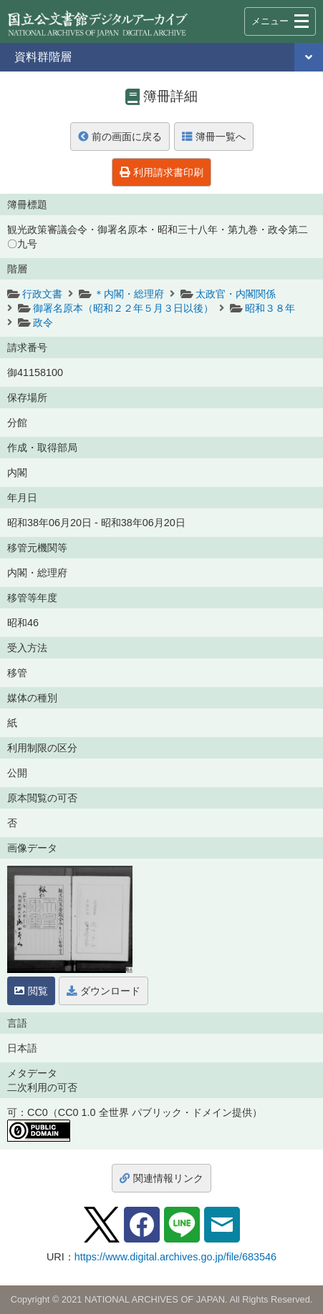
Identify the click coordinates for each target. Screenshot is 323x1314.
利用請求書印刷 (161, 172)
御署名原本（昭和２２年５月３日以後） (123, 308)
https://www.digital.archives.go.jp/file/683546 (175, 1257)
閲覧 (31, 991)
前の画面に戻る (120, 136)
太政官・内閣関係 (236, 294)
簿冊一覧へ (214, 136)
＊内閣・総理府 (129, 294)
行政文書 (42, 294)
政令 (43, 322)
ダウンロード (103, 991)
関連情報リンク (161, 1178)
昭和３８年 (270, 308)
